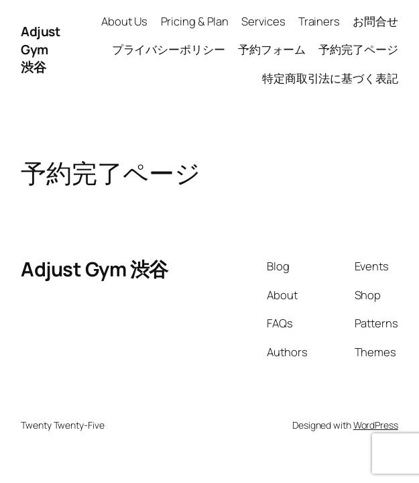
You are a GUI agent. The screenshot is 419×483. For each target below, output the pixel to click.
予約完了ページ (358, 49)
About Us (124, 21)
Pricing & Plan (195, 21)
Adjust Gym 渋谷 (40, 49)
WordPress (375, 425)
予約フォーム (272, 49)
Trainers (319, 21)
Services (263, 21)
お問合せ (375, 21)
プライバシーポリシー (168, 49)
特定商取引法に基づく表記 (330, 78)
